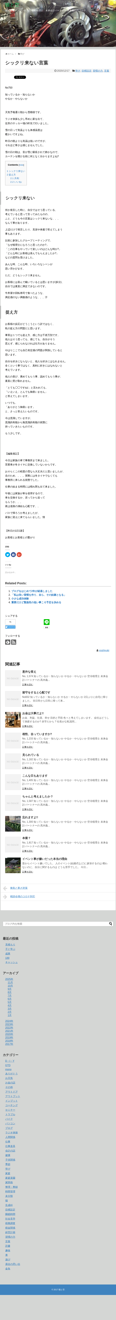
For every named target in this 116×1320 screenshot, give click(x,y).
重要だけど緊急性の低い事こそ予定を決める (36, 602)
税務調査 (10, 1223)
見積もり (10, 944)
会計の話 (10, 1150)
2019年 (9, 1037)
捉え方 (11, 174)
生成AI (9, 1205)
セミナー (10, 1110)
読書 (7, 1246)
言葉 (106, 70)
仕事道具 (10, 1146)
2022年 (9, 1027)
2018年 (9, 1040)
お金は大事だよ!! (33, 713)
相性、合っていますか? (37, 734)
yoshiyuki (104, 650)
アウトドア (11, 1091)
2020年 (9, 1034)
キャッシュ (11, 962)
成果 (7, 953)
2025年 (9, 979)
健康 (7, 1155)
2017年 (9, 1044)
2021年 (9, 1031)
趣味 (7, 1250)
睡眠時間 (10, 1214)
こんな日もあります (34, 775)
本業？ (26, 838)
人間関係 (10, 1137)
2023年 (9, 1024)
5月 (10, 1002)
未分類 (9, 1196)
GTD (8, 1065)
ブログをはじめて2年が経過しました (32, 591)
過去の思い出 (12, 1264)
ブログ (9, 1128)
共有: (15, 178)
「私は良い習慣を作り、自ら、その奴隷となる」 (38, 595)
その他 (9, 1087)
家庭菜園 (10, 1178)
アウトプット (12, 1096)
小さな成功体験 (20, 598)
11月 (10, 982)
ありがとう (11, 1073)
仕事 (7, 1141)
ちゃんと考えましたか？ (37, 796)
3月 (10, 1008)
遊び (7, 1259)
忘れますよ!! (30, 817)
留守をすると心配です (36, 692)
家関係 (9, 1182)
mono (8, 1069)
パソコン (10, 1123)
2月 (10, 1012)
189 (7, 958)
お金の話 (10, 1082)
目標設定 (87, 70)
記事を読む (27, 684)
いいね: (16, 181)
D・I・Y (9, 1061)
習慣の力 (98, 70)
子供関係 (10, 1159)
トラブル (10, 1114)
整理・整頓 (11, 1187)
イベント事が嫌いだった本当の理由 (44, 859)
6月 (10, 999)
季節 (7, 1164)
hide (21, 165)
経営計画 (10, 1232)
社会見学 (10, 1218)
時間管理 (10, 1191)
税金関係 (10, 1227)
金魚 (7, 1268)
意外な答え (29, 671)
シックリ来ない (16, 171)
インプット (11, 1100)
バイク (9, 1119)
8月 (10, 992)
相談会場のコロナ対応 (19, 896)
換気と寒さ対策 (15, 888)
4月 (10, 1005)
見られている (30, 754)
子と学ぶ (10, 949)
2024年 (9, 1021)
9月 (10, 989)
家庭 (7, 1173)
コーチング (11, 1105)
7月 (10, 995)
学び (77, 70)
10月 (10, 985)
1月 (10, 1015)
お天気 (9, 1078)
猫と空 (12, 4)
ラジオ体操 (11, 1132)
